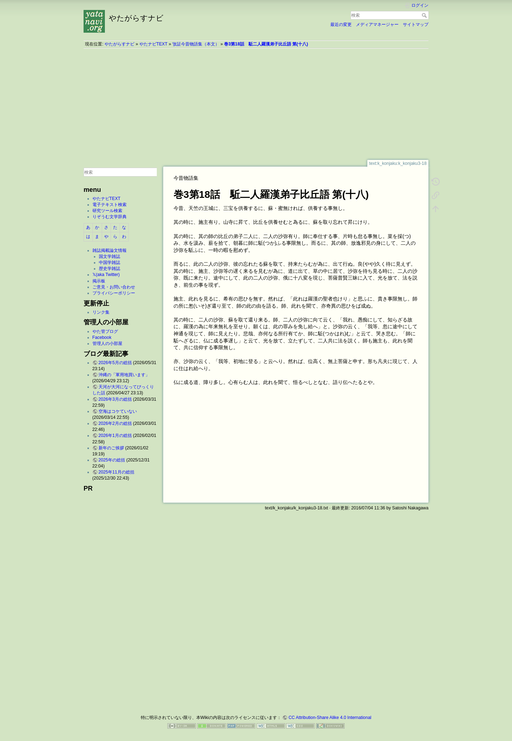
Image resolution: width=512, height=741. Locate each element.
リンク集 (101, 312)
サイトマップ (415, 24)
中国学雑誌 (109, 262)
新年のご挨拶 (111, 447)
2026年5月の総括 (115, 362)
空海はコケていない (117, 411)
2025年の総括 (111, 460)
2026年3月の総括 (115, 399)
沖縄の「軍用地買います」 (124, 374)
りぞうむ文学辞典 (109, 216)
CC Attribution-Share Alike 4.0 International (329, 717)
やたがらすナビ (119, 44)
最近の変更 (341, 24)
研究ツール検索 (107, 210)
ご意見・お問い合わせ (113, 287)
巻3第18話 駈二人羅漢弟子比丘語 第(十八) (266, 44)
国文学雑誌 (109, 256)
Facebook (102, 337)
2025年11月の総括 (116, 472)
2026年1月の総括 (115, 435)
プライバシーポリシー (113, 293)
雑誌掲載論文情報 (109, 250)
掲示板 (98, 280)
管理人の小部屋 (107, 343)
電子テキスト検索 (109, 204)
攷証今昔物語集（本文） (195, 44)
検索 (425, 15)
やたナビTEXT (153, 44)
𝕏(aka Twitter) (106, 274)
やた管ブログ (105, 331)
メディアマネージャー (377, 24)
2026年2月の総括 (115, 423)
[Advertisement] (256, 104)
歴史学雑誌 (109, 268)
